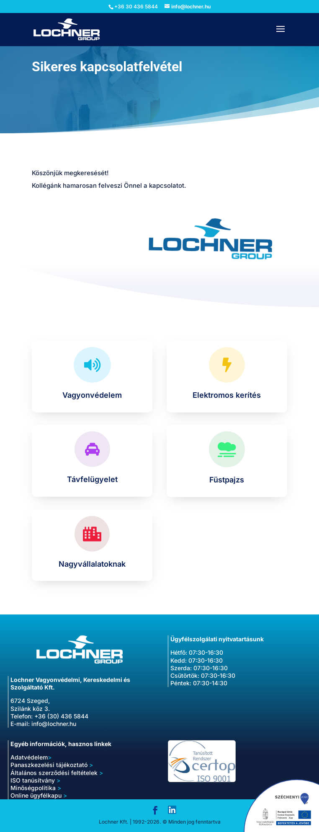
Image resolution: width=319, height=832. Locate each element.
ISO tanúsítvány (35, 780)
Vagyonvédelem (92, 395)
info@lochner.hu (53, 723)
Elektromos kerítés (227, 395)
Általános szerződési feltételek (56, 772)
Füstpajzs (226, 479)
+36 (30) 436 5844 (61, 716)
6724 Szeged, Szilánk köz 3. (30, 704)
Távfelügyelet (92, 479)
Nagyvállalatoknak (92, 564)
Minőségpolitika (33, 787)
